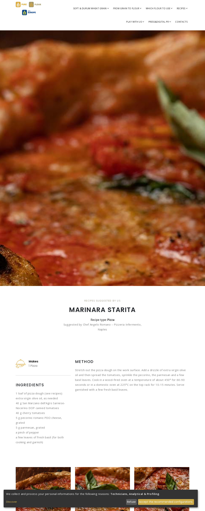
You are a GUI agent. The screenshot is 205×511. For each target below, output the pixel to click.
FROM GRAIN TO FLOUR (127, 8)
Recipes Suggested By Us (102, 300)
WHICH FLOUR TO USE (159, 8)
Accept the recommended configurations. (166, 502)
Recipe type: (102, 320)
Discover (11, 502)
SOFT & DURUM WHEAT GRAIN (91, 8)
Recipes (182, 8)
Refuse (131, 502)
